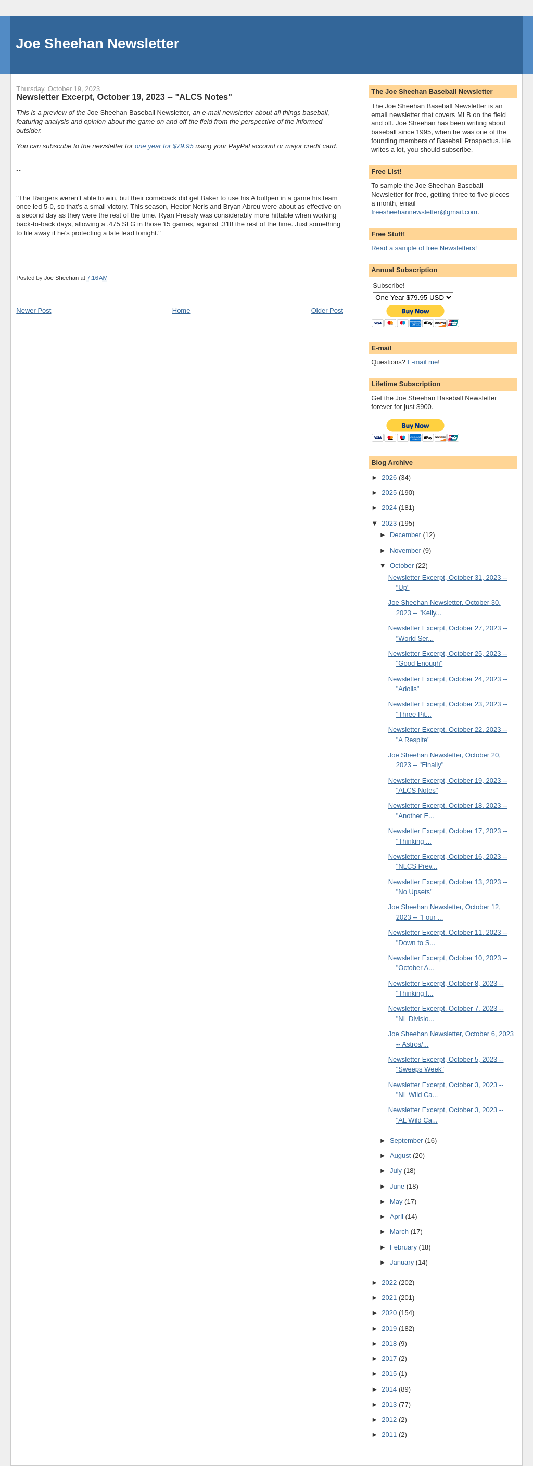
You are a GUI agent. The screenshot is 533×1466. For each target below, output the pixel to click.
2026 (390, 477)
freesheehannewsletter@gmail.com (424, 212)
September (407, 1140)
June (398, 1186)
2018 (390, 1343)
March (400, 1231)
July (397, 1171)
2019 (390, 1328)
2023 (390, 523)
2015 (390, 1374)
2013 (390, 1404)
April (397, 1216)
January (403, 1262)
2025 (390, 492)
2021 (390, 1298)
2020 (390, 1313)
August (401, 1155)
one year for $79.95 (164, 146)
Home (181, 310)
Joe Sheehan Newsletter (97, 43)
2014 (390, 1389)
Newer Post (33, 310)
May (397, 1201)
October (403, 565)
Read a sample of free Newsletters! (424, 248)
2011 (390, 1434)
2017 (390, 1358)
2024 (390, 508)
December (406, 535)
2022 (390, 1282)
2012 (390, 1419)
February (404, 1247)
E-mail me (423, 362)
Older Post (327, 310)
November (406, 550)
